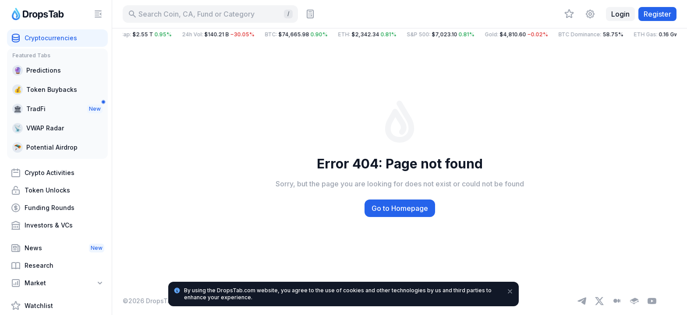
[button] (399, 34)
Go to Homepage (400, 208)
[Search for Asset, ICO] (210, 14)
